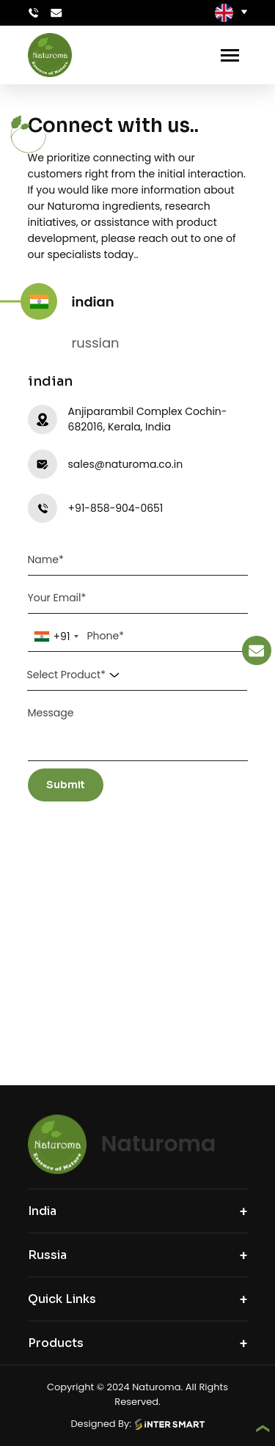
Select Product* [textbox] (66, 674)
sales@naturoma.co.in (125, 464)
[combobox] (56, 636)
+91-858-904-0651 (116, 508)
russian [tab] (92, 343)
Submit (65, 784)
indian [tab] (89, 302)
